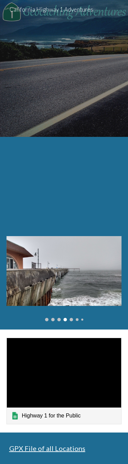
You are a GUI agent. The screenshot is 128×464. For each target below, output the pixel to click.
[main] (64, 448)
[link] (64, 381)
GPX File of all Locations (47, 448)
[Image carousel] (64, 278)
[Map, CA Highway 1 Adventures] (64, 182)
